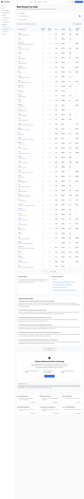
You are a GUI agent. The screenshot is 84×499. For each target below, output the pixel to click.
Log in (72, 1)
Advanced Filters (22, 19)
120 (51, 271)
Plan (35, 1)
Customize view (77, 23)
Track (31, 1)
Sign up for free (79, 1)
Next (54, 271)
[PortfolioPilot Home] (5, 2)
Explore (45, 1)
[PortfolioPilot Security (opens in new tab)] (68, 2)
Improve (40, 1)
